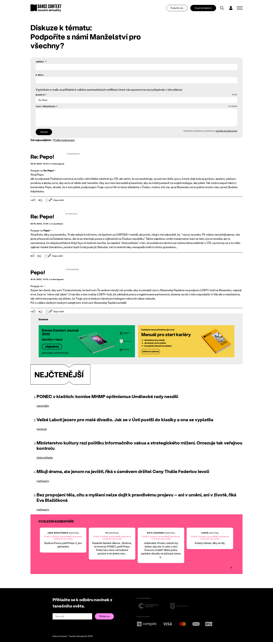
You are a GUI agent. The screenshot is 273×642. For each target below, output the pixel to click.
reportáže (43, 405)
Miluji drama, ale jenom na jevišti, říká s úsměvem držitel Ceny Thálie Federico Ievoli (123, 471)
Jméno (40, 62)
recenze (42, 429)
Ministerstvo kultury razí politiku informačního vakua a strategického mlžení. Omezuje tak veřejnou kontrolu (139, 445)
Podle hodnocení (64, 140)
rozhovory (43, 481)
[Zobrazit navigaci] (240, 8)
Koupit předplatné (203, 8)
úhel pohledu (45, 457)
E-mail (40, 75)
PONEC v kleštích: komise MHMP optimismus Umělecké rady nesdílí (107, 396)
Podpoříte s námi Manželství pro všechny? (85, 41)
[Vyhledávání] (222, 8)
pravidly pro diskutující (226, 131)
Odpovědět (56, 200)
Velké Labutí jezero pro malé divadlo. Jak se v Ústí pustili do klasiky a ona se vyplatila (125, 419)
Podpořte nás (177, 8)
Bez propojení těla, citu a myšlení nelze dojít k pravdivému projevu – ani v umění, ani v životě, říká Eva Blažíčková (136, 497)
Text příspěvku (136, 106)
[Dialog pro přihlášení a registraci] (231, 8)
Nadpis (136, 94)
